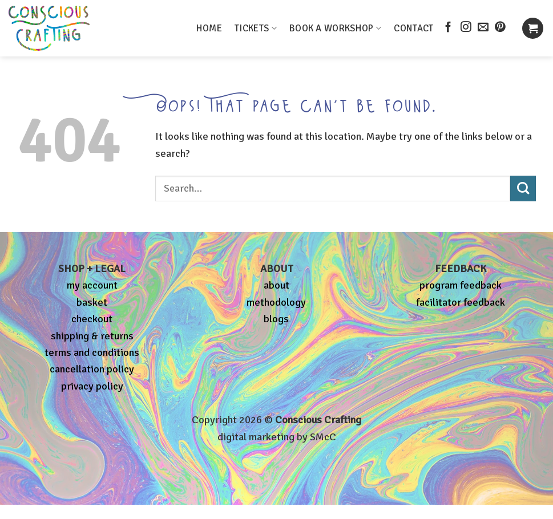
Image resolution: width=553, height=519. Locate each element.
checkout (91, 319)
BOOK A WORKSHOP (335, 28)
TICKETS (256, 28)
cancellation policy (92, 369)
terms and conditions (92, 352)
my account (92, 285)
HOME (209, 28)
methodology (276, 302)
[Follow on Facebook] (448, 28)
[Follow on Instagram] (466, 28)
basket (91, 302)
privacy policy (92, 386)
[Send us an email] (483, 28)
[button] (532, 28)
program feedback (460, 285)
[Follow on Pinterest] (500, 28)
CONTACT (413, 28)
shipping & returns (92, 336)
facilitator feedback (460, 302)
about (276, 285)
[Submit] (523, 188)
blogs (276, 319)
